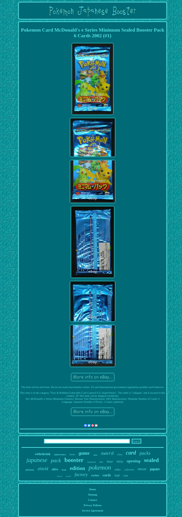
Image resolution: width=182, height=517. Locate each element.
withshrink (43, 454)
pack (56, 460)
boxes (72, 454)
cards (107, 475)
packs (145, 453)
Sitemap (92, 494)
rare (125, 475)
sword (107, 453)
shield (43, 468)
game (84, 453)
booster (74, 460)
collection (129, 469)
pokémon (30, 470)
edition (77, 468)
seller (118, 469)
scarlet (68, 476)
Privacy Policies (92, 505)
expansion (91, 462)
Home (92, 489)
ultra (55, 469)
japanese (36, 460)
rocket (95, 475)
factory (81, 474)
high (117, 475)
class (119, 454)
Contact (92, 500)
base (110, 461)
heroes (59, 476)
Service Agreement (92, 510)
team (64, 469)
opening (133, 461)
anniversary (60, 454)
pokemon (100, 467)
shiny (119, 461)
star (101, 461)
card (131, 453)
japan (155, 469)
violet (95, 455)
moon (142, 469)
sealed (151, 460)
